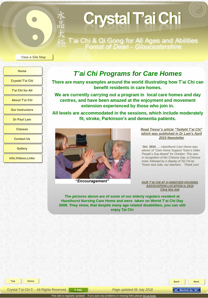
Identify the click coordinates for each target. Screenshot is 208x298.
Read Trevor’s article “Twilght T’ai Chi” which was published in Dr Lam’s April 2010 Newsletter (171, 134)
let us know (149, 295)
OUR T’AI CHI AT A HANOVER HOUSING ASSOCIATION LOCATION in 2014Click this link (170, 186)
